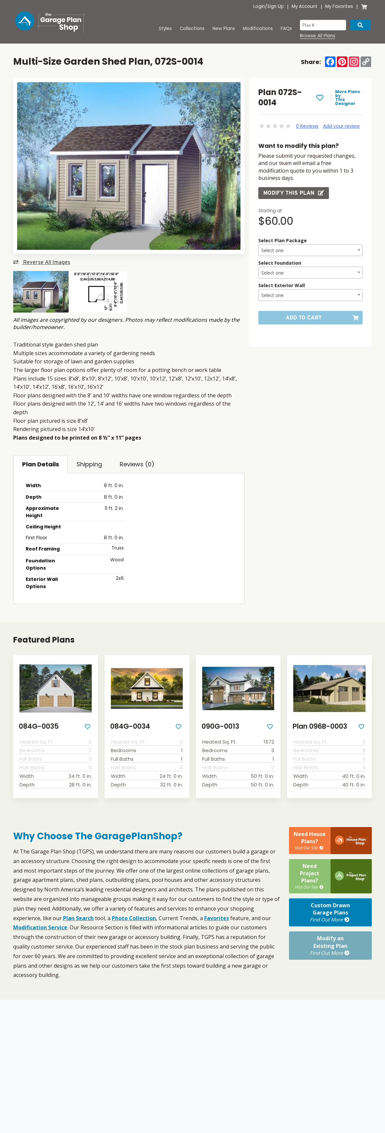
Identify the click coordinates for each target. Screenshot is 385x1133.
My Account (304, 6)
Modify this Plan (293, 193)
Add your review (341, 126)
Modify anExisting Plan (330, 945)
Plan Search (78, 918)
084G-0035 (39, 726)
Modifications (258, 28)
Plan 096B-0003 (320, 726)
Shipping (89, 464)
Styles (165, 28)
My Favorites (339, 6)
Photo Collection (134, 918)
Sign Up (275, 6)
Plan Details (40, 464)
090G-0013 (220, 726)
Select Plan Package (282, 240)
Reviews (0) (137, 464)
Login (259, 6)
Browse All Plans (317, 36)
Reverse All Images (41, 262)
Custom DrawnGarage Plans (330, 912)
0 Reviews (307, 126)
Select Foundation (279, 263)
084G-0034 (130, 726)
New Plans (223, 28)
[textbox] (310, 250)
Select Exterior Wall (281, 285)
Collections (192, 28)
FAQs (286, 28)
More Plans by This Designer (347, 98)
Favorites (216, 918)
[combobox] (310, 250)
